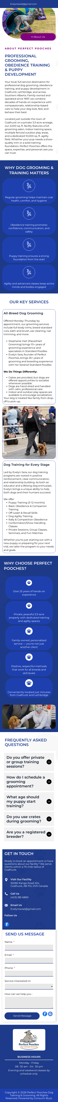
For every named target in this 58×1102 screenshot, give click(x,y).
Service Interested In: (18, 981)
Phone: (9, 968)
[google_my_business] (50, 1096)
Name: (9, 941)
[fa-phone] (5, 14)
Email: (8, 955)
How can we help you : (18, 994)
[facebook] (6, 924)
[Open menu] (52, 13)
